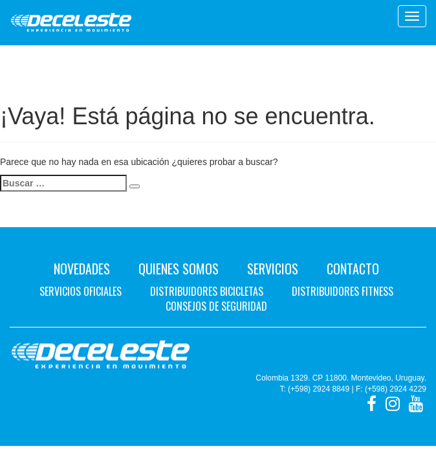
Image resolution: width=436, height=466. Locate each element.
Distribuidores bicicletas (206, 291)
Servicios (272, 268)
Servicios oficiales (80, 291)
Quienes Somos (178, 268)
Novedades (82, 268)
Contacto (353, 268)
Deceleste (71, 22)
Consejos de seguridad (216, 306)
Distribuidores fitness (342, 291)
